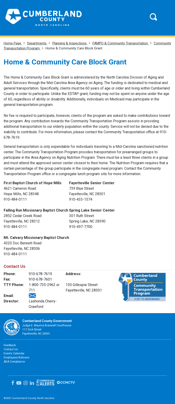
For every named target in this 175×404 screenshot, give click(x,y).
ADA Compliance (14, 361)
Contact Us (11, 349)
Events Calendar (14, 353)
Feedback (10, 345)
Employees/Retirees (16, 357)
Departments (37, 43)
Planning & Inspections (70, 43)
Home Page (13, 43)
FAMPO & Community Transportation (121, 43)
